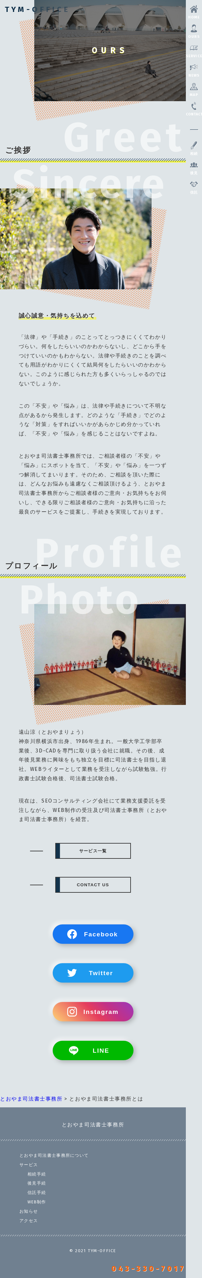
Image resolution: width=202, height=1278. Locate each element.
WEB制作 (36, 1201)
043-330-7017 (149, 1268)
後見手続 (36, 1183)
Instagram (101, 1011)
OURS (194, 32)
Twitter (101, 973)
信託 (194, 187)
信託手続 (36, 1192)
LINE (101, 1050)
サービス (28, 1164)
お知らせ (28, 1211)
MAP (194, 90)
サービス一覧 (93, 850)
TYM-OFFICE (37, 9)
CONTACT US (93, 884)
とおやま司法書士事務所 (93, 1124)
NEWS (194, 70)
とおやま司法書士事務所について (54, 1155)
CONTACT (194, 109)
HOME (194, 12)
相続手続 (36, 1174)
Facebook (101, 934)
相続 (194, 149)
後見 (194, 168)
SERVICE (194, 51)
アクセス (28, 1220)
